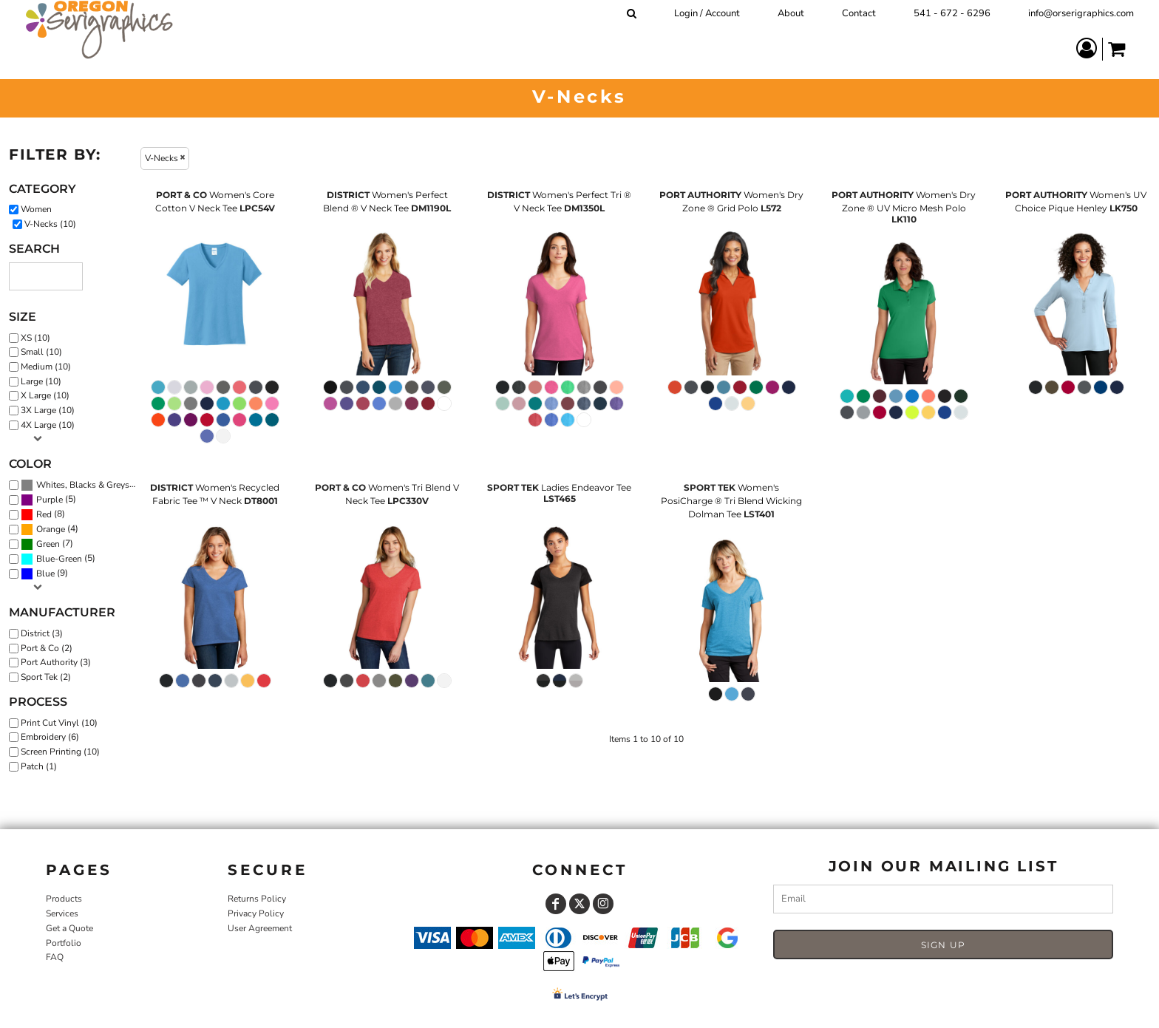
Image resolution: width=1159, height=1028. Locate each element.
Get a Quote (69, 928)
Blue (45, 573)
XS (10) (35, 338)
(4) (49, 529)
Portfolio (63, 943)
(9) (44, 574)
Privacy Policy (256, 913)
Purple (49, 500)
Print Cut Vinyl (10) (59, 723)
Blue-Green (59, 559)
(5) (48, 499)
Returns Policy (257, 899)
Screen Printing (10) (60, 752)
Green (48, 544)
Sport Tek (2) (46, 677)
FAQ (55, 957)
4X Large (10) (48, 425)
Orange (50, 529)
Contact (859, 13)
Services (62, 913)
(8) (43, 514)
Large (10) (41, 381)
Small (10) (41, 352)
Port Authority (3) (56, 662)
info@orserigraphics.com (1081, 13)
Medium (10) (46, 366)
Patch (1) (39, 766)
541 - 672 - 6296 (952, 13)
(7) (47, 544)
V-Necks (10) (50, 224)
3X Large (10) (48, 410)
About (791, 13)
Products (64, 899)
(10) (82, 484)
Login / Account (707, 13)
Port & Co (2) (46, 648)
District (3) (42, 633)
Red (44, 514)
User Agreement (260, 928)
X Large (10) (45, 395)
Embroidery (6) (50, 737)
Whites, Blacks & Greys (82, 485)
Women (36, 209)
